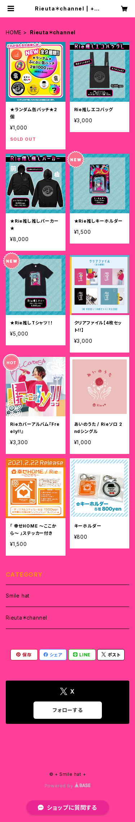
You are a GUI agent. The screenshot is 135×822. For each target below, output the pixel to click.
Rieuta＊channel (26, 618)
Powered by (68, 785)
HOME (14, 32)
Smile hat (18, 596)
